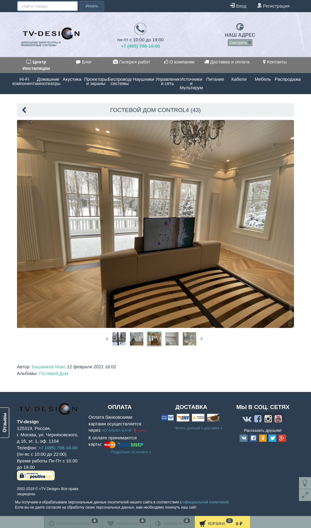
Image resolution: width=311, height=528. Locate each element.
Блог (84, 61)
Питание (215, 79)
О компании (179, 61)
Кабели (239, 79)
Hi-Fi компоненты (24, 81)
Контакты (275, 61)
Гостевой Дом (53, 373)
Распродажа (287, 79)
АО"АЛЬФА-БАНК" (118, 431)
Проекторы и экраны (96, 81)
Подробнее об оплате (131, 452)
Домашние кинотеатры (48, 81)
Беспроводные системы (120, 81)
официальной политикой (205, 502)
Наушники (143, 79)
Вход (238, 6)
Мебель (263, 79)
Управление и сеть (167, 81)
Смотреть (240, 42)
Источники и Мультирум (191, 83)
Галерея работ (131, 61)
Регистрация (273, 6)
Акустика (72, 79)
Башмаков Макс (49, 366)
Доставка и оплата (227, 61)
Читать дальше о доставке (198, 428)
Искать (91, 6)
